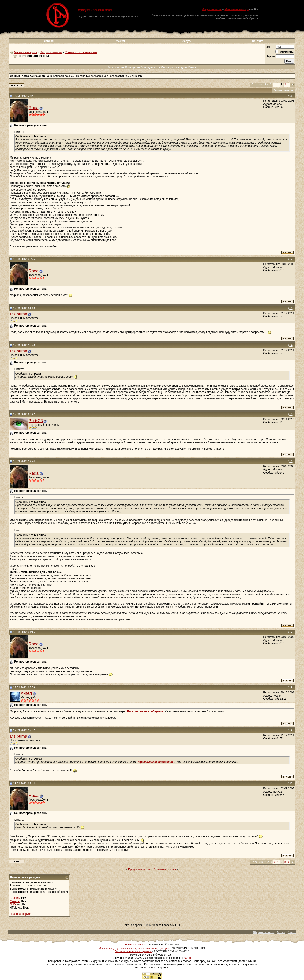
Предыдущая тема (140, 869)
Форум (120, 41)
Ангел (26, 693)
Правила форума (21, 914)
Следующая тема (165, 869)
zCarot (187, 957)
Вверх (292, 932)
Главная (48, 41)
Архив (281, 932)
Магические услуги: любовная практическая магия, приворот (134, 948)
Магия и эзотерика (25, 52)
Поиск (192, 67)
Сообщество (150, 67)
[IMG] (13, 904)
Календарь (132, 67)
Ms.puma (18, 314)
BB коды (15, 898)
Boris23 (36, 420)
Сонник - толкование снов (81, 52)
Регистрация (116, 67)
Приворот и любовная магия (95, 10)
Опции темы (282, 90)
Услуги (186, 41)
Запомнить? (284, 52)
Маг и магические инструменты (133, 951)
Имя (268, 46)
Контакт (257, 41)
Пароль (270, 56)
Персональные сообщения (145, 711)
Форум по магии (212, 9)
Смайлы (15, 901)
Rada (34, 107)
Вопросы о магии (51, 52)
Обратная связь (263, 932)
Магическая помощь (236, 9)
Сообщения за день (174, 67)
